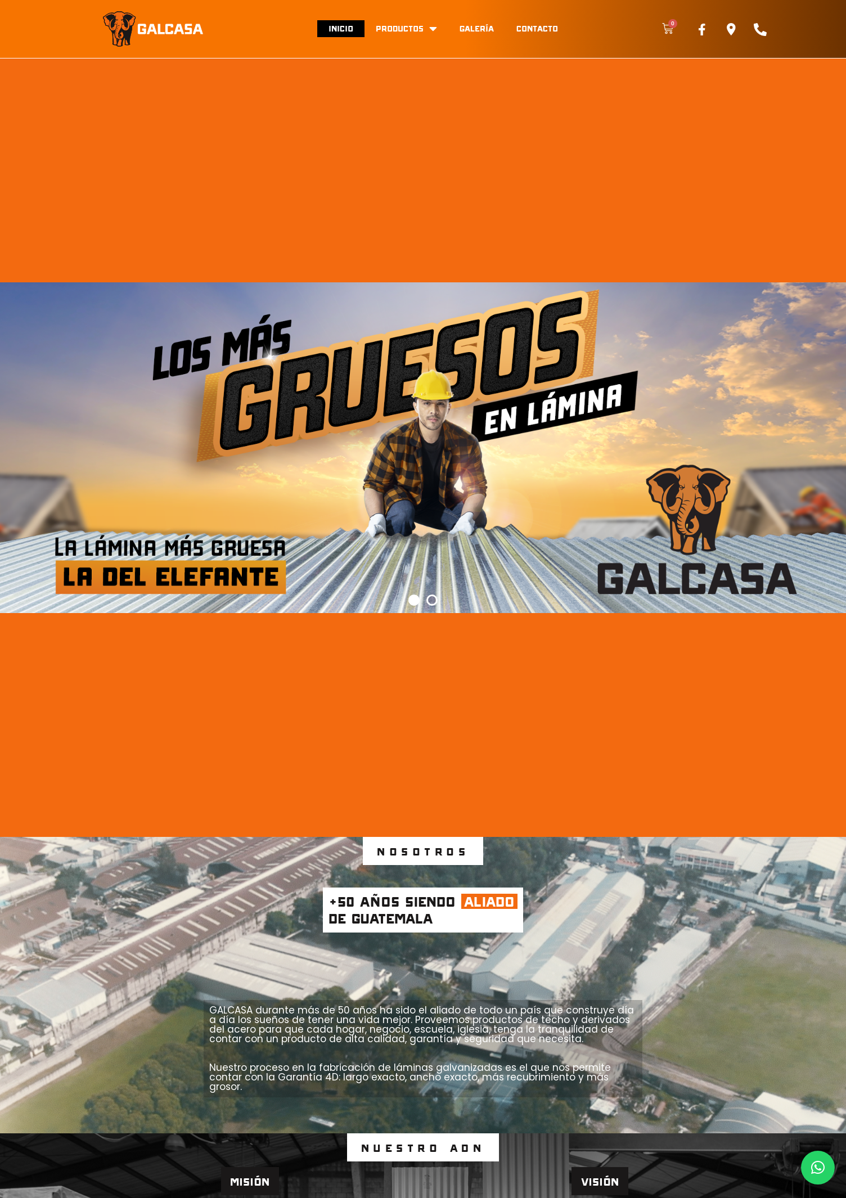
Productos (406, 28)
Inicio (340, 28)
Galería (477, 28)
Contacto (537, 28)
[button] (414, 600)
